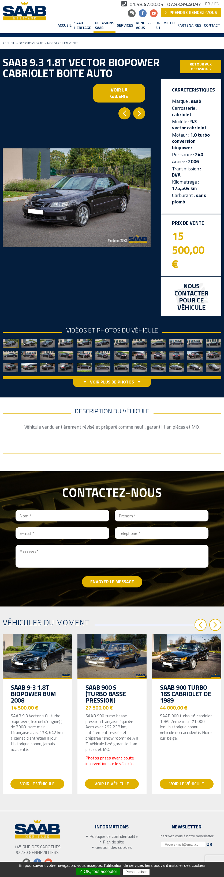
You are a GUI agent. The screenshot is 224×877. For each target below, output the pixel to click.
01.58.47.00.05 (142, 4)
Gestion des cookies (113, 847)
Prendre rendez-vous (191, 12)
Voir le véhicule (37, 783)
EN (216, 4)
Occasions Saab (104, 25)
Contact (212, 25)
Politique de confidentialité (113, 836)
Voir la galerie (119, 93)
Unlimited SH (165, 25)
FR (207, 4)
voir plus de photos (112, 382)
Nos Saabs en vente (63, 43)
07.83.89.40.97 (184, 4)
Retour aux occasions (201, 66)
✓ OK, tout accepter (98, 871)
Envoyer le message (112, 581)
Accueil (65, 25)
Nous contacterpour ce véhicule (191, 297)
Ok (209, 844)
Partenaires (189, 25)
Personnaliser (136, 872)
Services (125, 25)
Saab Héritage (82, 25)
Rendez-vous (143, 25)
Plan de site (113, 842)
